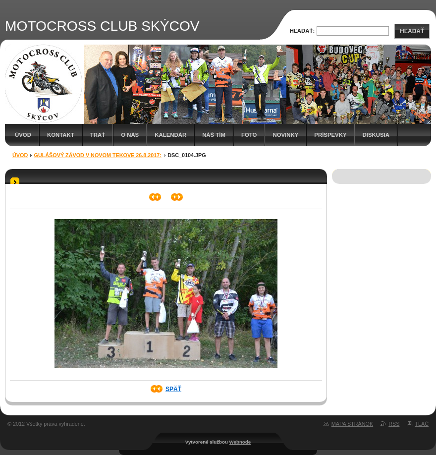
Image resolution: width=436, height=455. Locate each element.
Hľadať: (302, 31)
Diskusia (376, 135)
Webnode (240, 442)
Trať (97, 135)
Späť (173, 389)
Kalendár (170, 135)
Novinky (285, 135)
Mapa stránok (352, 424)
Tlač (422, 424)
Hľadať (412, 31)
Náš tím (213, 135)
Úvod (23, 135)
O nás (130, 135)
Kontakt (60, 135)
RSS (393, 424)
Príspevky (330, 135)
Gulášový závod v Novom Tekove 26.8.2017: (98, 155)
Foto (249, 135)
